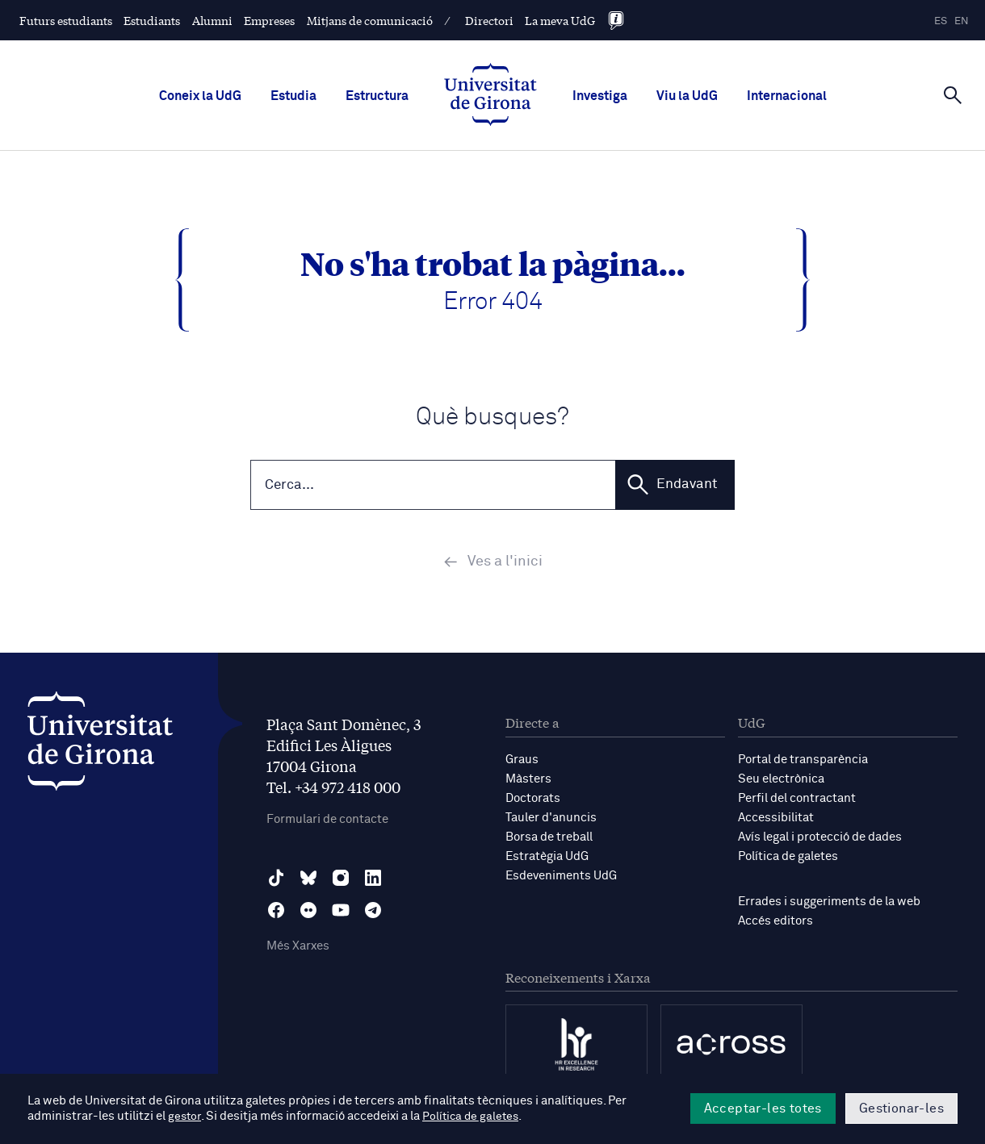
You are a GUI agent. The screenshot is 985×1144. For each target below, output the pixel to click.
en (961, 21)
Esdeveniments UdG (561, 877)
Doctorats (532, 800)
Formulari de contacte (327, 822)
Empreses (269, 20)
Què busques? (492, 417)
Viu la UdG (687, 96)
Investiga (599, 96)
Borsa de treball (549, 839)
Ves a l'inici (493, 564)
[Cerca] (953, 94)
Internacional (787, 96)
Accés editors (775, 922)
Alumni (212, 20)
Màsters (528, 780)
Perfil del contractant (797, 800)
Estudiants (152, 20)
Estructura (377, 96)
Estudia (293, 96)
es (940, 21)
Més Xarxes (297, 948)
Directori (489, 20)
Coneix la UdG (200, 96)
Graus (522, 761)
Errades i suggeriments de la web (829, 903)
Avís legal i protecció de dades (820, 839)
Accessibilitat (776, 819)
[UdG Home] (490, 96)
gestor (185, 1117)
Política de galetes (788, 858)
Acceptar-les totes (763, 1108)
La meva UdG (560, 20)
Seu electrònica (781, 780)
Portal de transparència (803, 761)
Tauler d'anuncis (551, 819)
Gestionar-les (901, 1108)
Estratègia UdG (547, 858)
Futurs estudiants (65, 20)
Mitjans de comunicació (370, 20)
